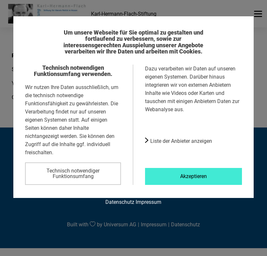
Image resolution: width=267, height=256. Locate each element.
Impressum (148, 201)
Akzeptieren (193, 176)
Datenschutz (119, 201)
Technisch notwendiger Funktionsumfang (73, 173)
